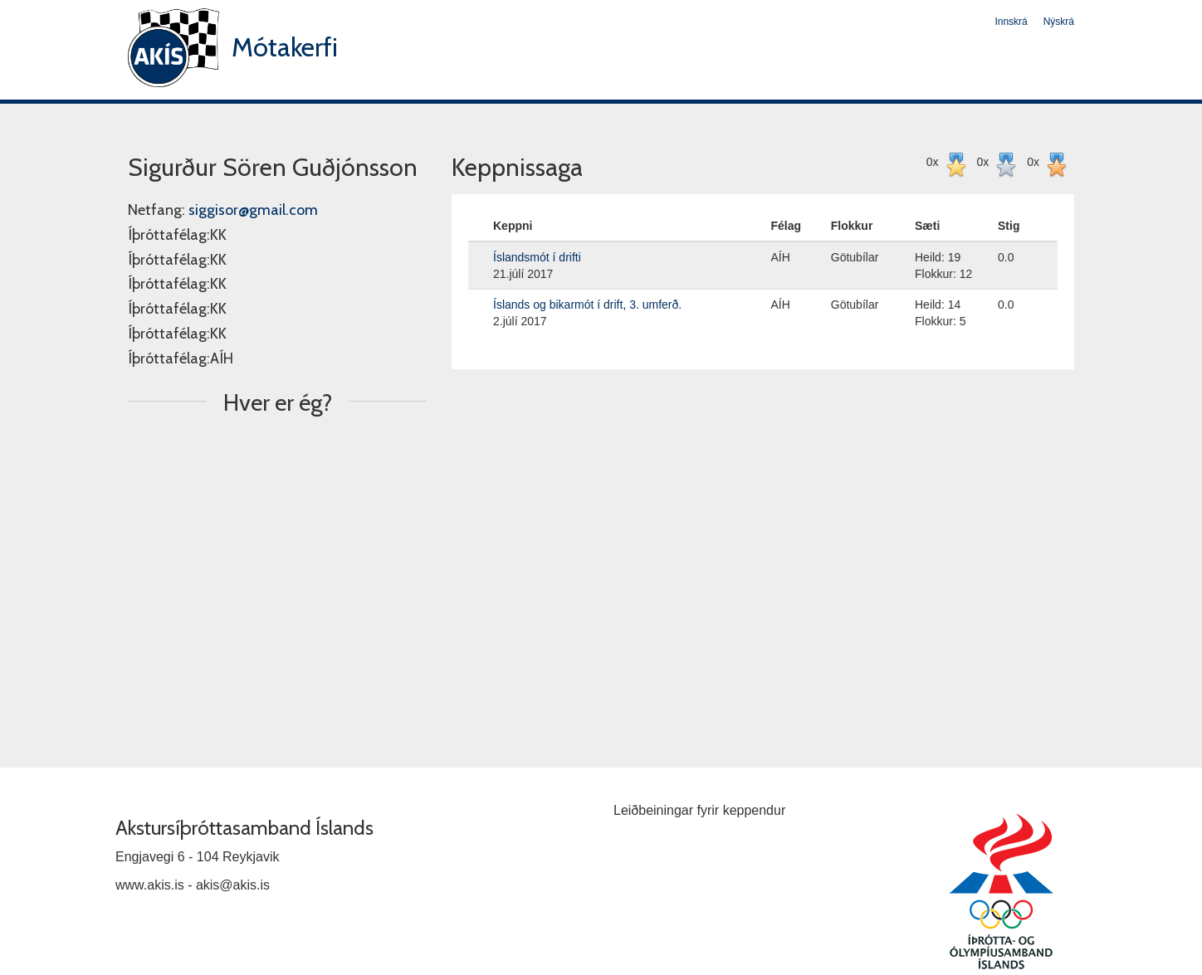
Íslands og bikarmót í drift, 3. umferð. (587, 304)
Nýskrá (1058, 21)
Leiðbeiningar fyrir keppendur (699, 810)
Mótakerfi (285, 47)
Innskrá (1010, 21)
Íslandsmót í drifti (537, 257)
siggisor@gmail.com (253, 210)
